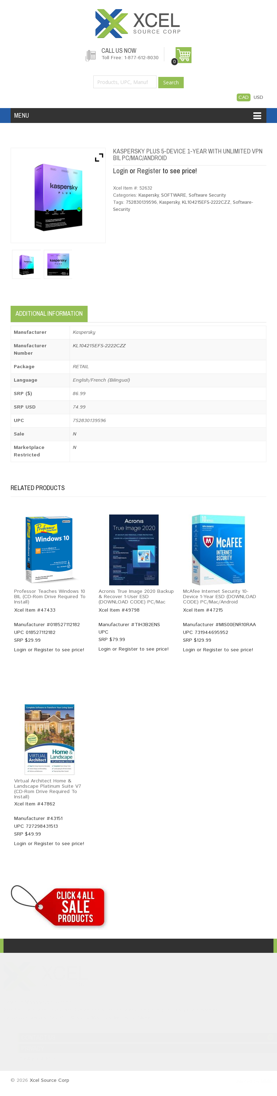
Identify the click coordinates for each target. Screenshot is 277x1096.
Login (120, 170)
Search (171, 82)
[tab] (94, 312)
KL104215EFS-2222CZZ (206, 202)
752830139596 (141, 202)
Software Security (207, 195)
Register (149, 170)
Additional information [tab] (49, 313)
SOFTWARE (173, 195)
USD (258, 97)
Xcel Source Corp (49, 1080)
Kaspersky (148, 195)
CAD (243, 97)
